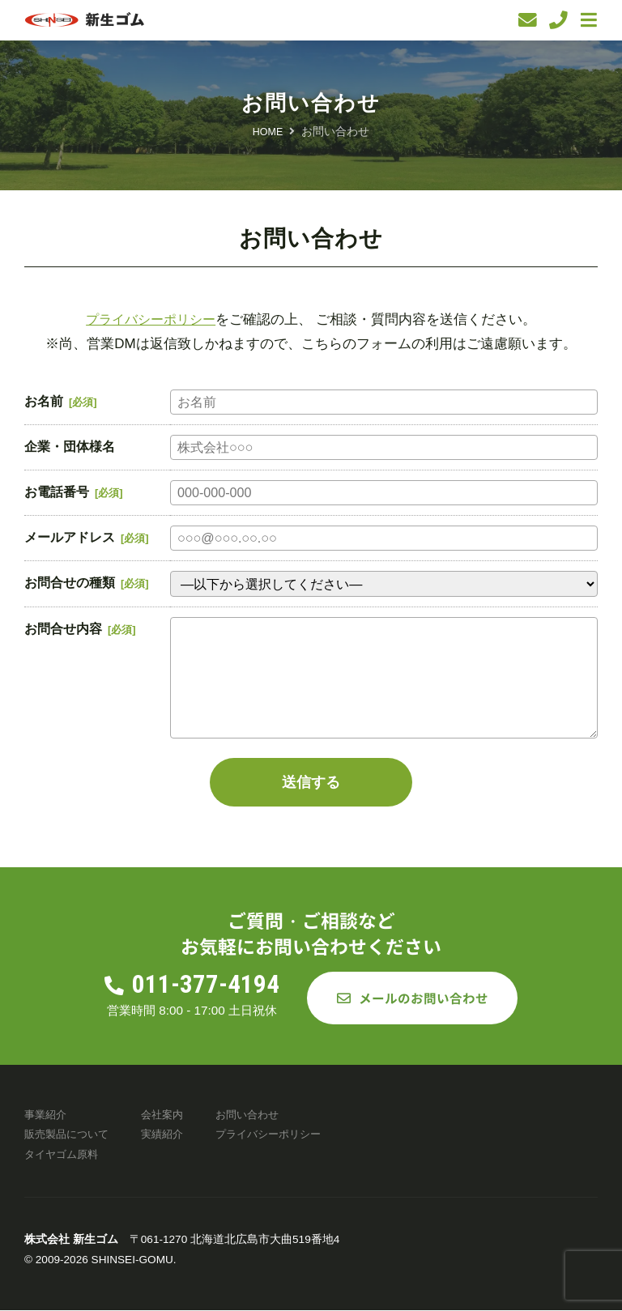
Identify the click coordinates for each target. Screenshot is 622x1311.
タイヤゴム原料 (64, 1154)
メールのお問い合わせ (423, 998)
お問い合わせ (259, 1115)
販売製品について (69, 1135)
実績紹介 (170, 1135)
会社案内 (170, 1115)
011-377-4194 (210, 985)
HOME (267, 132)
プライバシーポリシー (150, 319)
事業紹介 (47, 1115)
